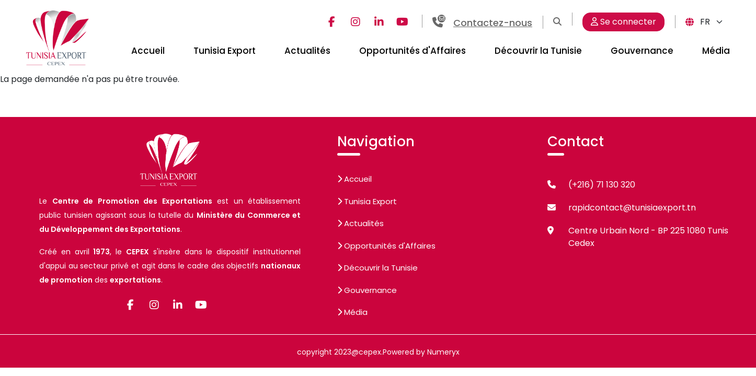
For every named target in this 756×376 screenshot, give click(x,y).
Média (716, 50)
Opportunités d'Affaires (412, 50)
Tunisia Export (224, 50)
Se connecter (623, 22)
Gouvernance (642, 50)
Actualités (307, 50)
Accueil (148, 50)
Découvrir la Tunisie (538, 50)
